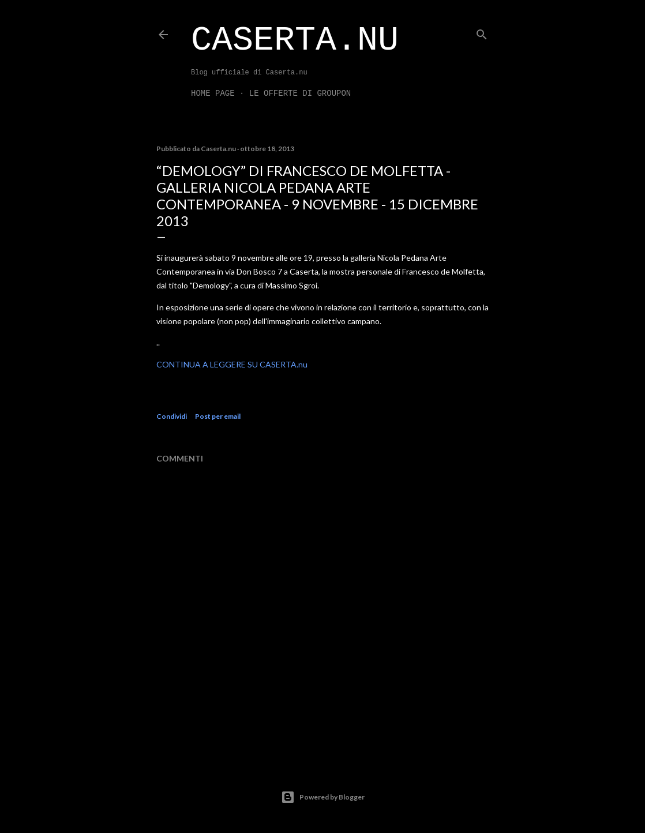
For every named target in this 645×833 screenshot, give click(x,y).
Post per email (218, 416)
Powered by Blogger (323, 797)
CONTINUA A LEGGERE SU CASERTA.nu (232, 364)
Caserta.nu (295, 40)
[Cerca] (482, 32)
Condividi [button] (171, 416)
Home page (213, 93)
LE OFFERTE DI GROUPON (300, 93)
